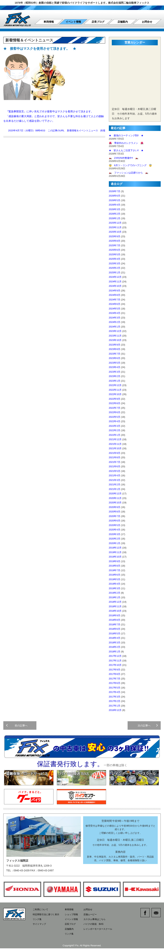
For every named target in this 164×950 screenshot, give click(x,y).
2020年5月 (114, 525)
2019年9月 (114, 561)
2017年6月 (114, 683)
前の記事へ (17, 726)
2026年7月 (114, 191)
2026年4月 (114, 204)
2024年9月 (114, 290)
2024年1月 (114, 326)
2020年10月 (115, 502)
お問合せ (147, 21)
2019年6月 (114, 574)
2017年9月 (114, 669)
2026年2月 (114, 213)
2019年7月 (114, 570)
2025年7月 (114, 245)
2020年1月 (114, 543)
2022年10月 (115, 394)
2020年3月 (114, 534)
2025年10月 (115, 231)
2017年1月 (114, 705)
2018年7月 (114, 624)
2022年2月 (114, 430)
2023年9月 (114, 344)
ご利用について (41, 912)
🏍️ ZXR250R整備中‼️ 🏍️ (123, 158)
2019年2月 (114, 592)
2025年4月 (114, 258)
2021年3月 (114, 480)
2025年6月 (114, 249)
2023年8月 (114, 349)
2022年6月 (114, 412)
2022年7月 (114, 407)
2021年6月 (114, 466)
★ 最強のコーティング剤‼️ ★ (126, 135)
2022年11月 (115, 389)
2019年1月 (114, 597)
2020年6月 (114, 520)
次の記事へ (147, 726)
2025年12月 (115, 222)
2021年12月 (115, 439)
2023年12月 (115, 331)
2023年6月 (114, 358)
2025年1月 (114, 272)
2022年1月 (114, 435)
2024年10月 (115, 286)
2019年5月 (114, 579)
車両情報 (49, 21)
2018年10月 (115, 610)
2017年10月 (115, 665)
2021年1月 (114, 489)
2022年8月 (114, 403)
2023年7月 (114, 353)
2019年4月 (114, 583)
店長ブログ (98, 21)
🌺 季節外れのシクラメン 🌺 (126, 143)
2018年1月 (114, 651)
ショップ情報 (74, 916)
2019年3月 (114, 588)
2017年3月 (114, 696)
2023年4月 (114, 367)
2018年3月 (114, 642)
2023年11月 (115, 335)
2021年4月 (114, 475)
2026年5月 (114, 200)
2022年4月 (114, 421)
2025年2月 (114, 268)
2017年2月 (114, 701)
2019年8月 (114, 565)
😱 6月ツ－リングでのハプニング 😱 (130, 165)
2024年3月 (114, 317)
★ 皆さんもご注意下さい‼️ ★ (126, 150)
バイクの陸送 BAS (97, 926)
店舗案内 (122, 21)
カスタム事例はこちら (99, 921)
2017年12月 (115, 656)
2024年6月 (114, 304)
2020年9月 (114, 507)
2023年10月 (115, 340)
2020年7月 (114, 516)
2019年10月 (115, 556)
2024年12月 (115, 277)
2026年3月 (114, 209)
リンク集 (37, 921)
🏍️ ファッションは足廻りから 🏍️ (128, 172)
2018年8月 (114, 619)
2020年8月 (114, 511)
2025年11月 (115, 227)
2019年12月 (115, 547)
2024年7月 (114, 299)
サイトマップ (40, 926)
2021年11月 (115, 444)
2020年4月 (114, 529)
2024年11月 (115, 281)
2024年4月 (114, 313)
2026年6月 (114, 195)
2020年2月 (114, 538)
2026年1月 (114, 218)
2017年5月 (114, 687)
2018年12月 (115, 601)
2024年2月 (114, 322)
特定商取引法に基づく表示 (47, 916)
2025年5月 (114, 254)
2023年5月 (114, 362)
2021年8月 (114, 457)
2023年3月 (114, 371)
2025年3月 (114, 263)
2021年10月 (115, 448)
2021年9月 (114, 453)
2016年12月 (115, 710)
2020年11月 (115, 498)
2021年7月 (114, 462)
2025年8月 (114, 240)
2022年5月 (114, 417)
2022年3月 (114, 426)
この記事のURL (56, 130)
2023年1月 (114, 380)
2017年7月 (114, 678)
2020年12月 (115, 493)
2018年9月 (114, 615)
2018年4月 (114, 638)
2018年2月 (114, 647)
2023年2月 (114, 376)
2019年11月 (115, 552)
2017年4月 (114, 692)
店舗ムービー (94, 916)
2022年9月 (114, 398)
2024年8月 (114, 295)
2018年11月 (115, 606)
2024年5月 (114, 308)
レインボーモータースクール (102, 931)
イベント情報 (73, 21)
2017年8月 (114, 674)
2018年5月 (114, 633)
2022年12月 (115, 385)
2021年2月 (114, 484)
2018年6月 (114, 629)
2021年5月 (114, 471)
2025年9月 (114, 236)
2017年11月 (115, 660)
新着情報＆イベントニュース (82, 130)
